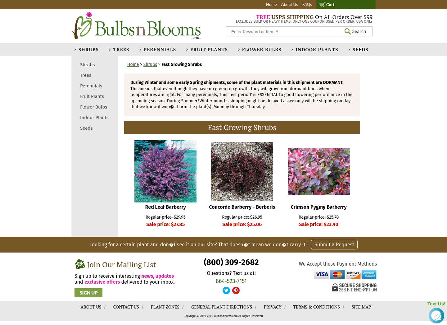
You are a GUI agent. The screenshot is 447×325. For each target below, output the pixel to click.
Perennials (160, 49)
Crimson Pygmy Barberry (319, 207)
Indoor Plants (317, 49)
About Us (289, 4)
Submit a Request (334, 245)
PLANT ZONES (165, 307)
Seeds (360, 49)
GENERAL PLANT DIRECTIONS (221, 307)
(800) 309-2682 (231, 262)
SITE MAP (361, 307)
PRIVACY (273, 307)
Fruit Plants (209, 49)
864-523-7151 (231, 281)
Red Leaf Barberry (165, 207)
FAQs (307, 4)
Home (271, 4)
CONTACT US (126, 307)
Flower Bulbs (261, 49)
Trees (121, 49)
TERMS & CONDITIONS (316, 307)
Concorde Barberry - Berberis (242, 207)
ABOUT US (91, 307)
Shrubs (89, 49)
